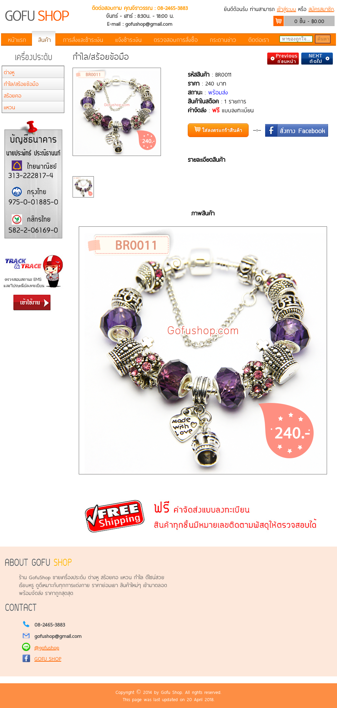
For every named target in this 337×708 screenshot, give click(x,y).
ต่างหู (9, 72)
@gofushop (46, 647)
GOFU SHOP (47, 658)
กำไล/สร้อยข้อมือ (21, 84)
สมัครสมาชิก (321, 9)
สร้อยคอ (12, 95)
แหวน (9, 107)
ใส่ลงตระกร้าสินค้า (218, 129)
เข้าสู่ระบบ (286, 9)
